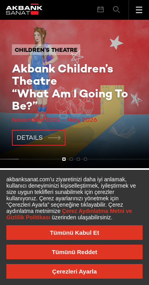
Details (30, 138)
